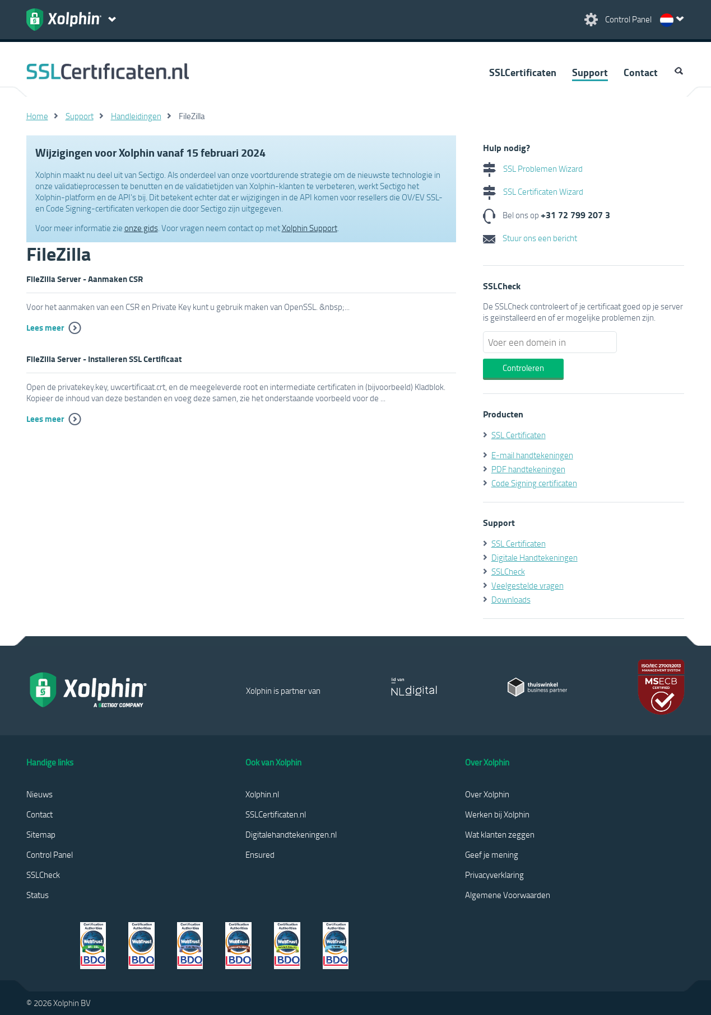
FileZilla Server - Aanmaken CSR (84, 278)
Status (37, 894)
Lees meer (45, 327)
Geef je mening (491, 854)
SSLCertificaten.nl (275, 814)
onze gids (141, 227)
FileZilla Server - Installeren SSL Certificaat (104, 359)
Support (590, 72)
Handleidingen (136, 115)
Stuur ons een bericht (530, 237)
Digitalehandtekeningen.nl (291, 834)
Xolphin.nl (262, 794)
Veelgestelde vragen (527, 585)
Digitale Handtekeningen (534, 557)
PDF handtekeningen (528, 468)
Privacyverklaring (494, 874)
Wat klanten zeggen (500, 834)
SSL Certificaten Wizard (533, 191)
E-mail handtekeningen (532, 454)
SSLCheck (508, 571)
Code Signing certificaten (534, 482)
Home (37, 115)
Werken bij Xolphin (497, 814)
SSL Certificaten (518, 434)
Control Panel (49, 854)
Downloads (511, 599)
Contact (641, 72)
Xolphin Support (309, 227)
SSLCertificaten (522, 72)
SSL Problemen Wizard (533, 168)
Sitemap (40, 834)
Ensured (260, 854)
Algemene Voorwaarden (507, 894)
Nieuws (39, 794)
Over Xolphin (487, 794)
